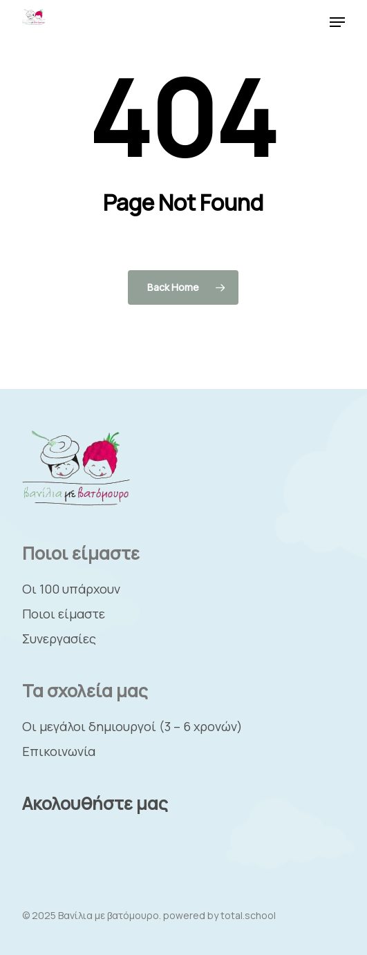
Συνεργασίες (59, 638)
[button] (337, 22)
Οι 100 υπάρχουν (71, 588)
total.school (248, 915)
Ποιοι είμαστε (63, 613)
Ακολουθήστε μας (95, 803)
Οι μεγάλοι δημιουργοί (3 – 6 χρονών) (132, 726)
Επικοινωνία (58, 751)
